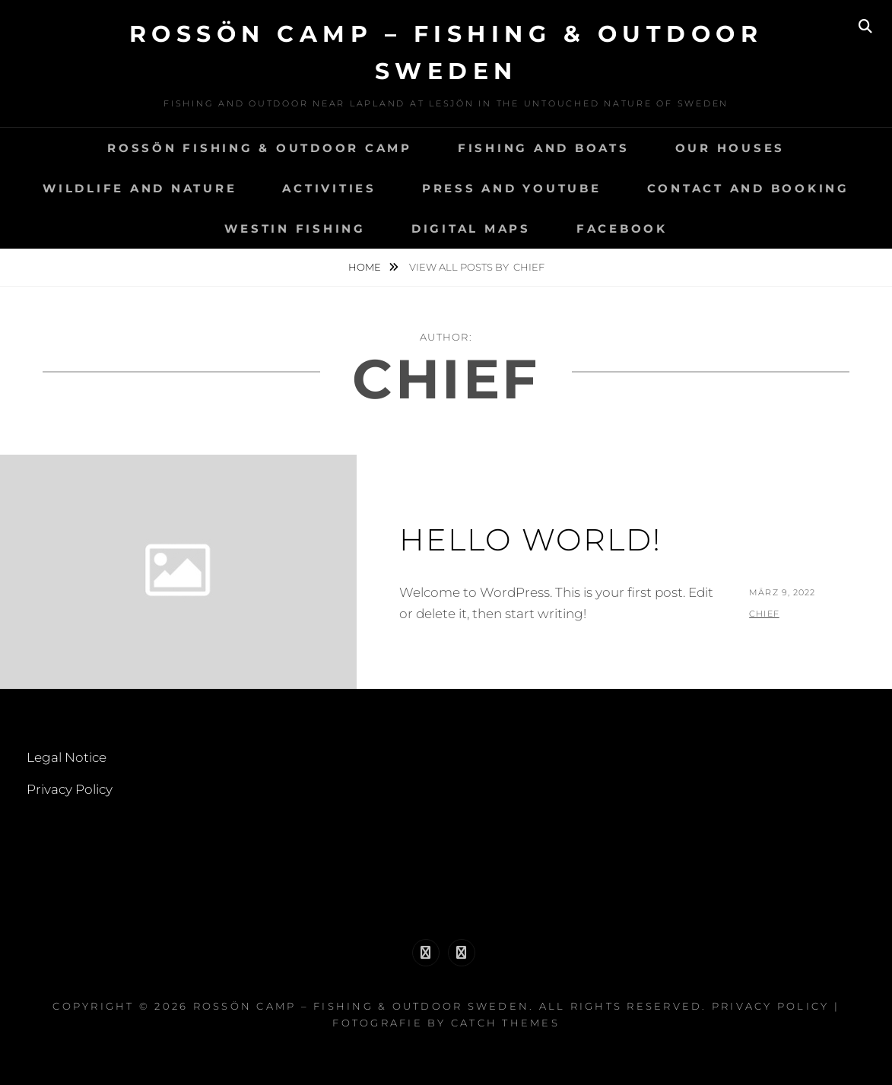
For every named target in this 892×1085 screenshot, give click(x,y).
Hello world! (530, 539)
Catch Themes (505, 1023)
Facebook (622, 228)
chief (764, 613)
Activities (329, 188)
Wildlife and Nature (139, 188)
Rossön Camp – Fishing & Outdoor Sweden (361, 1006)
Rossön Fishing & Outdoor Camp (259, 148)
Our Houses (730, 148)
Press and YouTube (512, 188)
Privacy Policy (70, 789)
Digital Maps (471, 228)
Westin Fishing (295, 228)
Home (365, 267)
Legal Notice (66, 757)
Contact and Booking (748, 188)
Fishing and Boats (544, 148)
